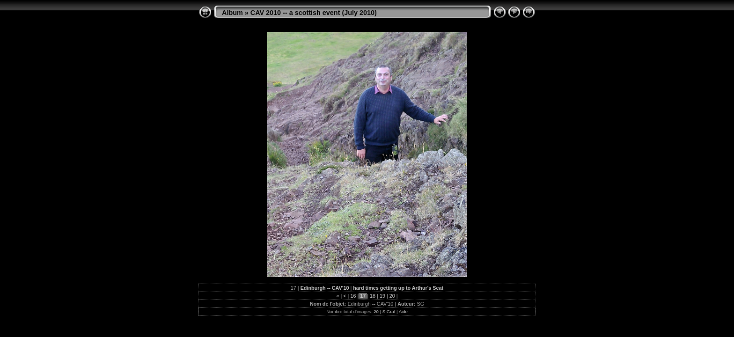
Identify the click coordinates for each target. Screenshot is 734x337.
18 (372, 296)
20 (392, 296)
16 (353, 296)
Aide (403, 311)
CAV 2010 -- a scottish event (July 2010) (313, 12)
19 (382, 296)
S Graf (389, 311)
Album (232, 12)
